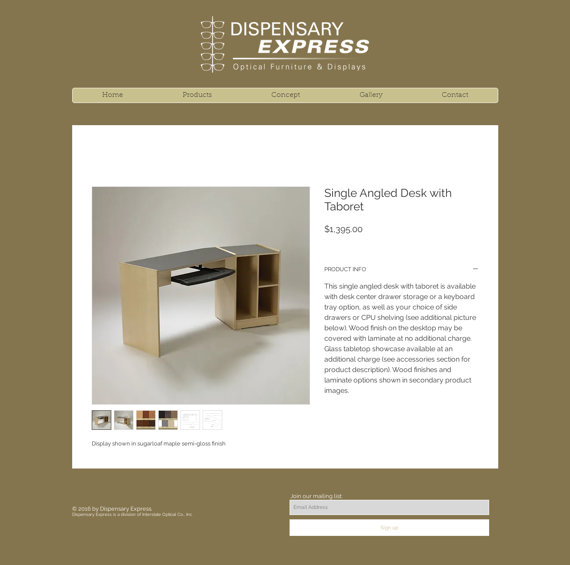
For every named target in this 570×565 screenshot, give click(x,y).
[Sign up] (389, 527)
